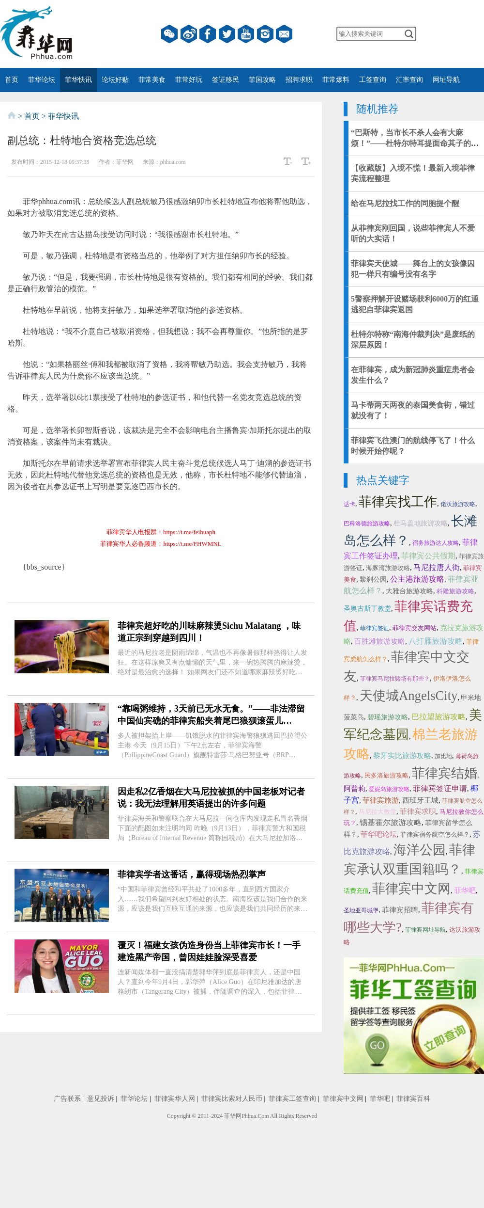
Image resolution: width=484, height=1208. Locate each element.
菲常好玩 (188, 79)
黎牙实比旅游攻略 (402, 756)
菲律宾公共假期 (428, 556)
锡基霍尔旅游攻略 (391, 822)
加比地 (443, 756)
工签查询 (372, 79)
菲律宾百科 (413, 1098)
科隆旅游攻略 (455, 591)
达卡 (349, 504)
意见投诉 (100, 1098)
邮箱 (284, 34)
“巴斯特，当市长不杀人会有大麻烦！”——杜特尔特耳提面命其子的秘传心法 (415, 143)
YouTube (246, 34)
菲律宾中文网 (411, 888)
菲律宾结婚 (444, 773)
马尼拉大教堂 (377, 811)
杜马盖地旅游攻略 (420, 523)
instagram (265, 34)
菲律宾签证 (374, 628)
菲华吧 (465, 890)
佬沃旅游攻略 (457, 504)
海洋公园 (419, 849)
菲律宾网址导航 (425, 929)
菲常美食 (152, 79)
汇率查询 (409, 79)
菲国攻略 (262, 79)
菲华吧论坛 (379, 834)
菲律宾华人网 (174, 1098)
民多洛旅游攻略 (386, 775)
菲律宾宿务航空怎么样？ (434, 834)
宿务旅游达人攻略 (435, 543)
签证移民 (225, 79)
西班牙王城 (420, 800)
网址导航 (446, 79)
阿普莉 (354, 789)
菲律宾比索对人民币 (231, 1098)
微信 (169, 34)
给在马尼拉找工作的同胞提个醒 (405, 203)
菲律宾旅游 (381, 800)
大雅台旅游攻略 (409, 591)
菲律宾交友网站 (415, 628)
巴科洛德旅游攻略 (367, 523)
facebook (207, 34)
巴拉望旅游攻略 (438, 717)
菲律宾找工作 (398, 501)
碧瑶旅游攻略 (387, 717)
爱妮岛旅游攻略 (389, 789)
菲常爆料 (335, 79)
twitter (227, 34)
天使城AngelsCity (408, 695)
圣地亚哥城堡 (361, 910)
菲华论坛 (41, 79)
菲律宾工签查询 (292, 1098)
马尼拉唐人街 (436, 567)
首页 (11, 79)
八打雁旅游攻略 (435, 641)
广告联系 (67, 1098)
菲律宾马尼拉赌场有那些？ (395, 678)
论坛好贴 (115, 79)
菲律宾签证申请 (440, 788)
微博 (189, 34)
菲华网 (233, 1116)
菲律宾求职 (418, 811)
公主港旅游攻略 (417, 579)
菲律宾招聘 (400, 910)
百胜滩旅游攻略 (379, 641)
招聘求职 (299, 79)
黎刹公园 (373, 579)
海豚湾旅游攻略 (388, 568)
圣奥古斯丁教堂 (367, 608)
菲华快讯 (78, 79)
